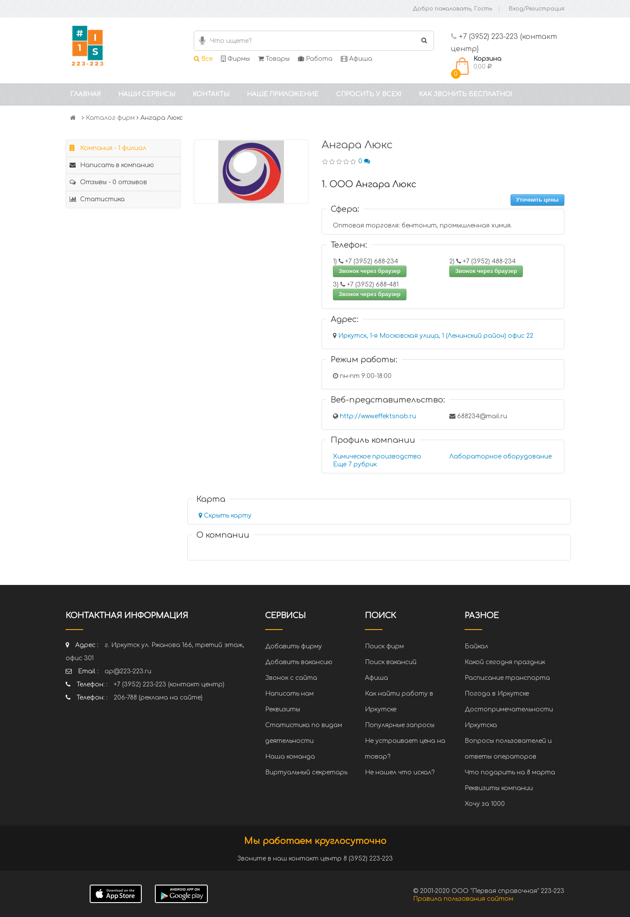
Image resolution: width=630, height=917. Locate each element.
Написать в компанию (112, 165)
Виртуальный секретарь (306, 772)
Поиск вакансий (390, 662)
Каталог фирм (110, 118)
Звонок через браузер (370, 271)
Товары (274, 59)
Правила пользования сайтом (463, 899)
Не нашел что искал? (399, 772)
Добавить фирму (293, 646)
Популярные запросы (399, 725)
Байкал (476, 646)
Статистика (97, 199)
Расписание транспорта (507, 678)
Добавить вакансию (298, 662)
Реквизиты (282, 709)
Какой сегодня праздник (505, 662)
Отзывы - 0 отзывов (108, 182)
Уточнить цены (537, 199)
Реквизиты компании (499, 788)
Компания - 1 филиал (108, 148)
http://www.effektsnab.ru (378, 416)
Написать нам (289, 693)
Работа (315, 59)
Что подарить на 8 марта (510, 772)
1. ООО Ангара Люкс (369, 184)
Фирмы (235, 59)
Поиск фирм (384, 646)
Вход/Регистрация (536, 9)
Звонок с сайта (291, 678)
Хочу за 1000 (485, 804)
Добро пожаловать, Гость (452, 9)
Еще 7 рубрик (355, 464)
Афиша (356, 59)
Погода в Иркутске (497, 693)
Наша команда (290, 756)
